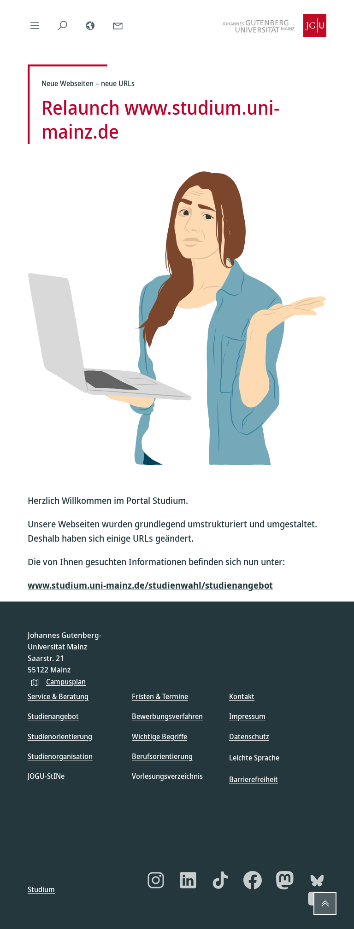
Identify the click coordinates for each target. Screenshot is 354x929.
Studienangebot (53, 716)
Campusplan (66, 682)
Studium (41, 889)
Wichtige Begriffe (159, 736)
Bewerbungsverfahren (167, 716)
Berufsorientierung (162, 756)
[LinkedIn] (188, 880)
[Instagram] (156, 880)
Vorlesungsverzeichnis (167, 776)
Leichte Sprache (254, 758)
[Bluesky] (317, 880)
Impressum (247, 716)
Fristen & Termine (160, 696)
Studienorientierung (60, 736)
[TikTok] (220, 880)
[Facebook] (252, 880)
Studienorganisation (60, 756)
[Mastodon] (285, 880)
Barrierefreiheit (253, 779)
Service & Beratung (58, 696)
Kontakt (241, 696)
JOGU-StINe (46, 776)
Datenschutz (249, 736)
